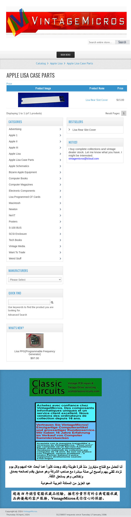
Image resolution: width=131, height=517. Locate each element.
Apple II (15, 141)
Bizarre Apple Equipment (24, 172)
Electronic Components (24, 190)
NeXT (12, 215)
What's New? (16, 328)
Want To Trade (17, 252)
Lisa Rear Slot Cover (97, 100)
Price (9, 83)
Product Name (96, 88)
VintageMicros (30, 511)
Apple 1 (15, 135)
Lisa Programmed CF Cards (26, 196)
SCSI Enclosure (20, 233)
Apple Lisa (56, 63)
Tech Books (18, 240)
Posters (15, 221)
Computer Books (21, 178)
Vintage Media (19, 246)
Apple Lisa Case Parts (80, 63)
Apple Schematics (21, 166)
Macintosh (16, 203)
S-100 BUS (17, 227)
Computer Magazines (23, 184)
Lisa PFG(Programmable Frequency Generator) (34, 353)
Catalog (41, 63)
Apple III (15, 147)
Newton (13, 209)
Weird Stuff (17, 258)
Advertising (17, 129)
